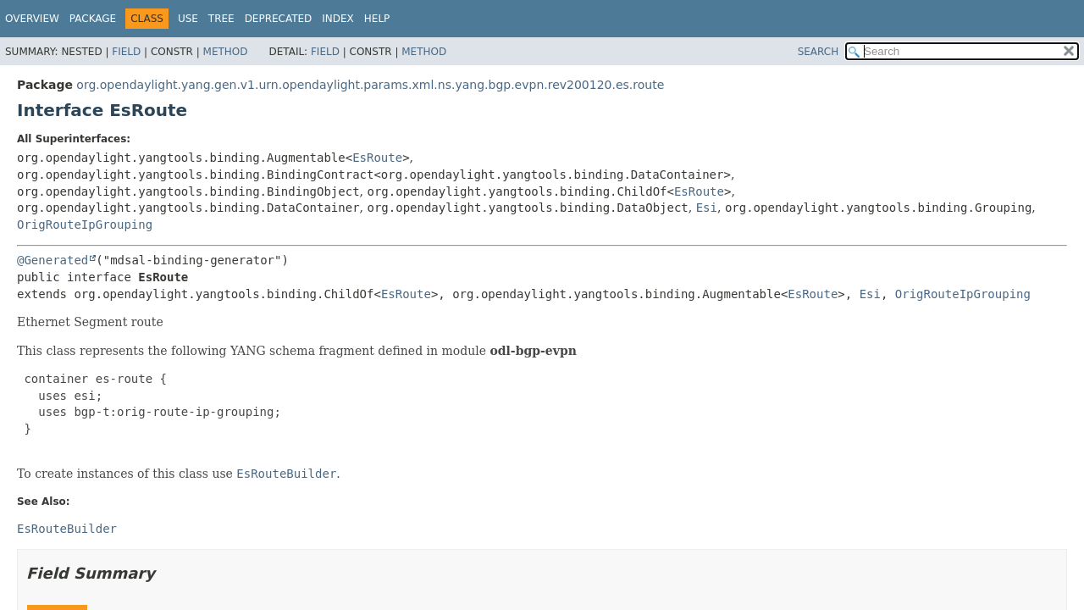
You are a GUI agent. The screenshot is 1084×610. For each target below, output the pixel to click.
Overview (32, 19)
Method (225, 52)
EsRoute (377, 157)
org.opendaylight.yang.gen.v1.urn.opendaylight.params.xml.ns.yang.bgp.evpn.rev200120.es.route (370, 85)
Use (188, 19)
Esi (706, 207)
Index (338, 19)
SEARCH (818, 52)
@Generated (52, 260)
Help (377, 19)
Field (126, 52)
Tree (221, 19)
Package (92, 19)
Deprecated (278, 19)
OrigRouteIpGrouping (84, 224)
